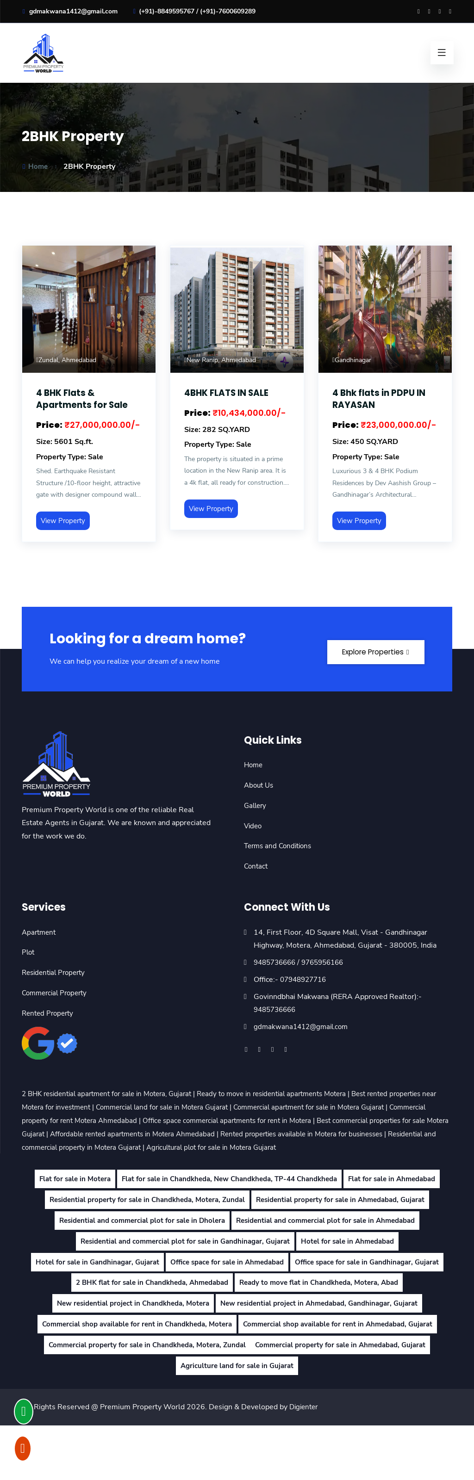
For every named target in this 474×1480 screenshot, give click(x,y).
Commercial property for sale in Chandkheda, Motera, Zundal (141, 1399)
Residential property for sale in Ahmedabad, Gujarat (143, 1234)
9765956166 (329, 962)
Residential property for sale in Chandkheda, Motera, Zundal (289, 1213)
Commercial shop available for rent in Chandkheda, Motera (130, 1379)
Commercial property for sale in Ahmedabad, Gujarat (346, 1399)
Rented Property (49, 1013)
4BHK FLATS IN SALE (230, 392)
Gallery (256, 805)
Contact (256, 866)
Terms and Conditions (280, 846)
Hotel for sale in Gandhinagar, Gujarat (170, 1296)
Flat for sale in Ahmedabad (128, 1213)
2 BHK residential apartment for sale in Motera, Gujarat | (117, 1094)
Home (35, 166)
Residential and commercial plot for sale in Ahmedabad (237, 1254)
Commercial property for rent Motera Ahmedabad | (137, 1121)
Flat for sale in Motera (116, 1192)
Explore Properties (368, 648)
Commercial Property (57, 993)
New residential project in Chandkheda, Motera (327, 1337)
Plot (29, 952)
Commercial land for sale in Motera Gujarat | (230, 1107)
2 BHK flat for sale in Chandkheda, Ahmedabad (320, 1317)
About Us (260, 785)
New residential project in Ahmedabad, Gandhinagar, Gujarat (237, 1358)
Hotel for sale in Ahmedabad (353, 1275)
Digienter (305, 1461)
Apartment (40, 932)
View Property (65, 521)
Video (253, 825)
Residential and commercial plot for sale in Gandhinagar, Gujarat (182, 1275)
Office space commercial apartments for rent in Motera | (316, 1121)
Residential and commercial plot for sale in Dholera (332, 1234)
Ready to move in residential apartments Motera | (295, 1094)
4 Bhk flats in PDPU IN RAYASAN (381, 398)
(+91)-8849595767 (166, 11)
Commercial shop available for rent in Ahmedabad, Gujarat (343, 1379)
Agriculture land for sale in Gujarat (237, 1420)
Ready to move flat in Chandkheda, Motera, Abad (150, 1337)
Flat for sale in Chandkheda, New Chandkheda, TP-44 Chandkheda (280, 1192)
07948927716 (305, 979)
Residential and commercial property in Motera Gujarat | (235, 1147)
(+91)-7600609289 (228, 11)
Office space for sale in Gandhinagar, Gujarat (150, 1317)
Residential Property (56, 973)
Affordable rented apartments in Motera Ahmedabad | (272, 1134)
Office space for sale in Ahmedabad (307, 1296)
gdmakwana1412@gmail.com (70, 11)
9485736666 (277, 962)
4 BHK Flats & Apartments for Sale (84, 398)
